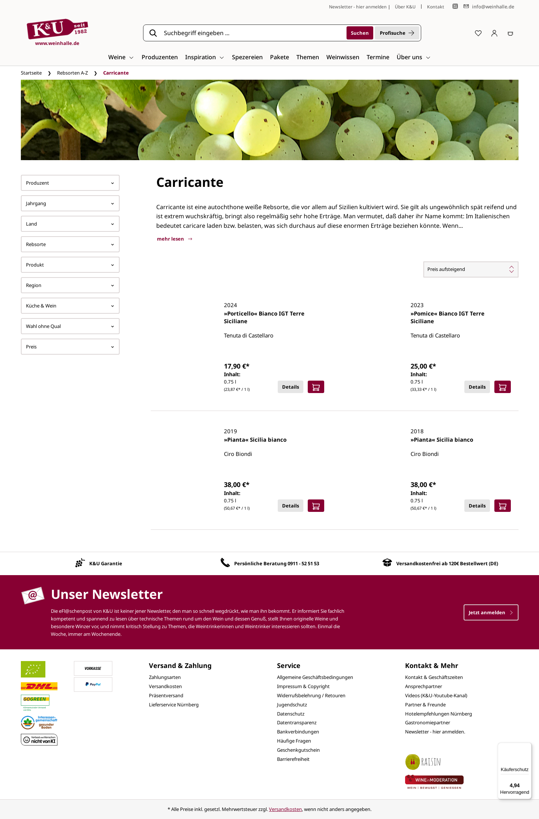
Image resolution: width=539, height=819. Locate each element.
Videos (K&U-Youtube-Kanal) (436, 695)
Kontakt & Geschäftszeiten (434, 677)
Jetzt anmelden (491, 612)
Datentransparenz (297, 722)
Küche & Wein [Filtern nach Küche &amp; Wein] (70, 305)
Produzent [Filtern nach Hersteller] (70, 183)
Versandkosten (165, 686)
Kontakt (435, 7)
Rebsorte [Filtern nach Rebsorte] (70, 244)
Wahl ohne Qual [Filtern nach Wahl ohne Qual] (70, 326)
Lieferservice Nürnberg (174, 704)
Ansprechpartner (423, 686)
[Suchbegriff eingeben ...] (253, 33)
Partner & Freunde (425, 704)
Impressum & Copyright (303, 686)
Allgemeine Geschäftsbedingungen (315, 677)
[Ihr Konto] (494, 33)
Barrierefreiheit (293, 759)
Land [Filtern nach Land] (70, 223)
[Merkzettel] (478, 33)
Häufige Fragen (294, 740)
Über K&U (405, 7)
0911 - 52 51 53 (303, 563)
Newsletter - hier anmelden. (435, 731)
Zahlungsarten (165, 677)
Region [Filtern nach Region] (70, 285)
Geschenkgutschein (298, 750)
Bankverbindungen (298, 731)
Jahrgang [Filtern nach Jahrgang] (70, 203)
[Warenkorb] (510, 33)
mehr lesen (174, 238)
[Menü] (527, 747)
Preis (70, 346)
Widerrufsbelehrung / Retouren (311, 695)
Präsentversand (166, 695)
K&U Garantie (105, 563)
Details (290, 387)
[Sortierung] (471, 269)
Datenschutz (290, 713)
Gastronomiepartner (427, 722)
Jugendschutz (292, 704)
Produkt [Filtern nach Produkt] (70, 264)
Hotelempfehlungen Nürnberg (438, 713)
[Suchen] (360, 32)
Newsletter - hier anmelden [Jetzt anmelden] (358, 7)
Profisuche (397, 33)
